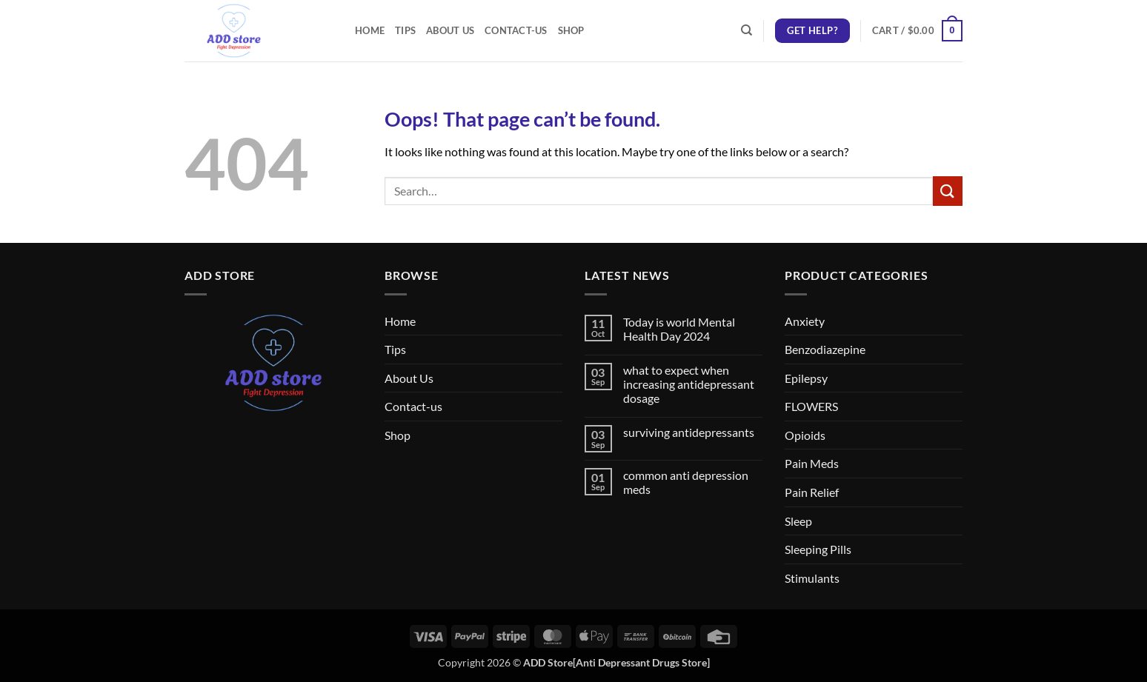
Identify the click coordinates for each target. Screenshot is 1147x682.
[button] (917, 31)
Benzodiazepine (825, 349)
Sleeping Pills (818, 549)
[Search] (746, 30)
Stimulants (812, 578)
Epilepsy (806, 378)
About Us (450, 30)
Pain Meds (812, 463)
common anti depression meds (685, 482)
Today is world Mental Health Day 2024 (679, 329)
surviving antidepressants (688, 432)
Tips (405, 30)
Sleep (798, 521)
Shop (571, 30)
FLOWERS (811, 406)
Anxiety (805, 321)
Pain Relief (812, 492)
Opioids (805, 435)
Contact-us (516, 30)
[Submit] (948, 190)
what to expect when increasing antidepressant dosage (688, 384)
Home (370, 30)
